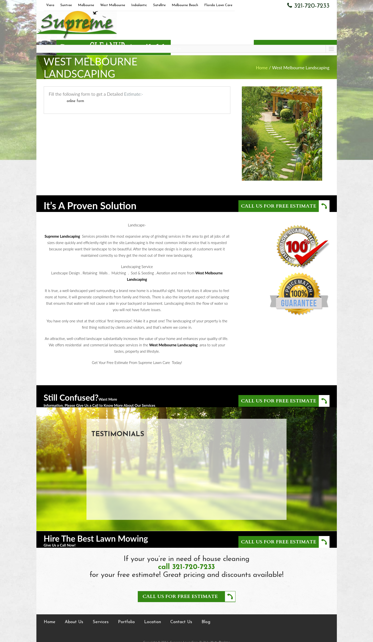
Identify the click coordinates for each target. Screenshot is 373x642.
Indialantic (139, 5)
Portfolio (126, 622)
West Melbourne (112, 5)
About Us (74, 622)
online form (75, 101)
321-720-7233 (308, 5)
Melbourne (86, 5)
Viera (50, 5)
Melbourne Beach (185, 5)
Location (152, 622)
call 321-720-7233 (186, 567)
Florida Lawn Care (218, 5)
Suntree (66, 5)
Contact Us (181, 622)
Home (262, 67)
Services (101, 622)
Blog (206, 622)
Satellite (159, 5)
